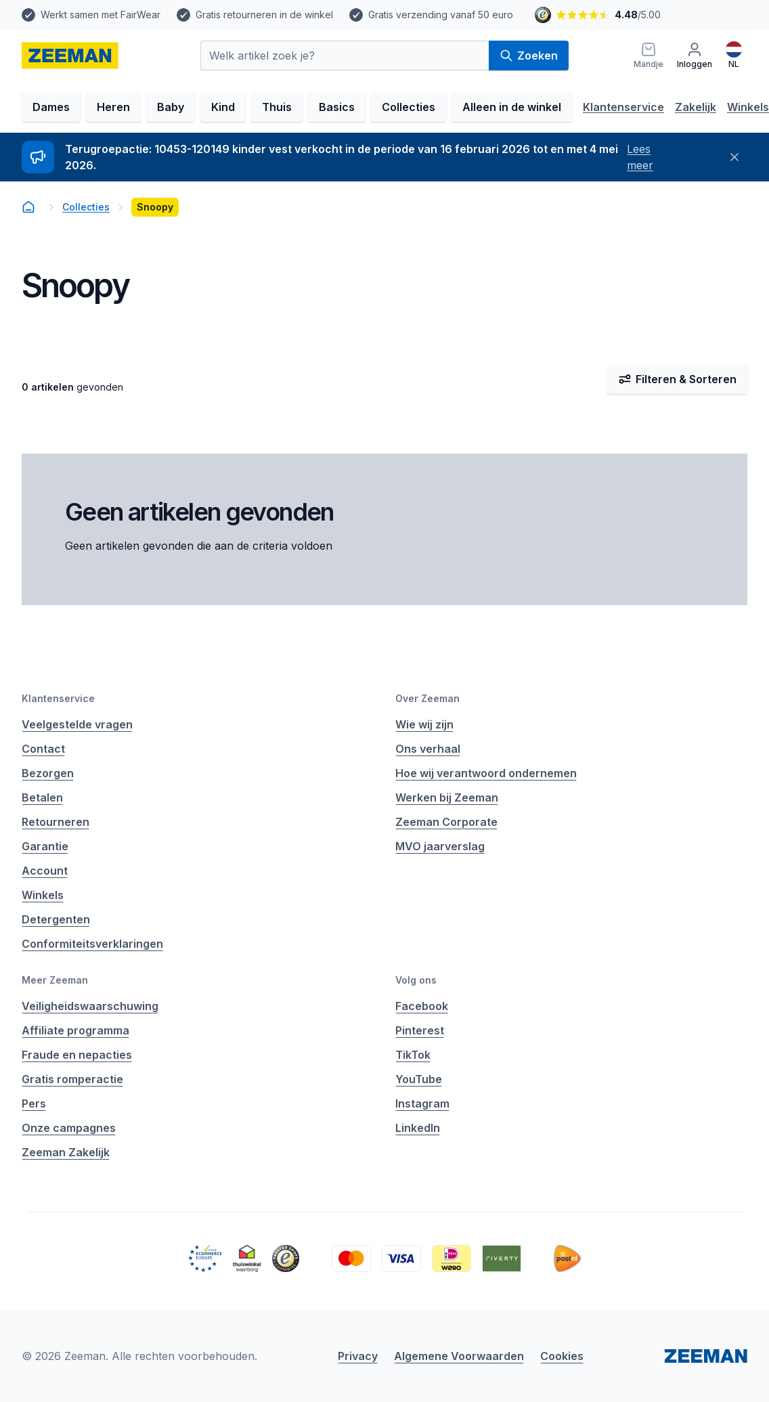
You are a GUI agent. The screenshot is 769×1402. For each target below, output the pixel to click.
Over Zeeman (427, 698)
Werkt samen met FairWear (100, 14)
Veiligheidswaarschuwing (90, 1006)
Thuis (277, 107)
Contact (43, 748)
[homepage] (70, 55)
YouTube (418, 1079)
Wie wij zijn (424, 724)
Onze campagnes (69, 1128)
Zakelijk (695, 107)
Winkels (748, 107)
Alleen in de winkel (511, 107)
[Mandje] (648, 55)
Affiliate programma (75, 1030)
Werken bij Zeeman (446, 797)
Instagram (422, 1103)
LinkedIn (417, 1128)
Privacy (358, 1356)
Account (45, 870)
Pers (34, 1103)
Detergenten (56, 919)
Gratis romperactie (72, 1079)
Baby (170, 107)
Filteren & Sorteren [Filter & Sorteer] (677, 379)
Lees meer (640, 157)
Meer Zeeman (55, 980)
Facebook (421, 1006)
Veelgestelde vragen (77, 724)
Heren (113, 107)
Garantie (45, 846)
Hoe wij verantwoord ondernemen (486, 773)
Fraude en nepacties (77, 1054)
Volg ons (416, 980)
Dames (51, 107)
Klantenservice (623, 107)
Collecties (408, 107)
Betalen (42, 797)
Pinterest (419, 1030)
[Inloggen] (695, 55)
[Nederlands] (733, 55)
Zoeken (529, 55)
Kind (223, 107)
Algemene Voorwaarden (459, 1356)
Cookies (562, 1356)
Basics (337, 107)
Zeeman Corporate (446, 822)
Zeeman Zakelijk (66, 1152)
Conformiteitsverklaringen (92, 943)
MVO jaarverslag (440, 846)
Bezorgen (48, 773)
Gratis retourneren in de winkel (264, 14)
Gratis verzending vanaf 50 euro (440, 14)
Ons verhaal (427, 748)
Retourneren (55, 822)
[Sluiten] (734, 157)
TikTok (413, 1054)
